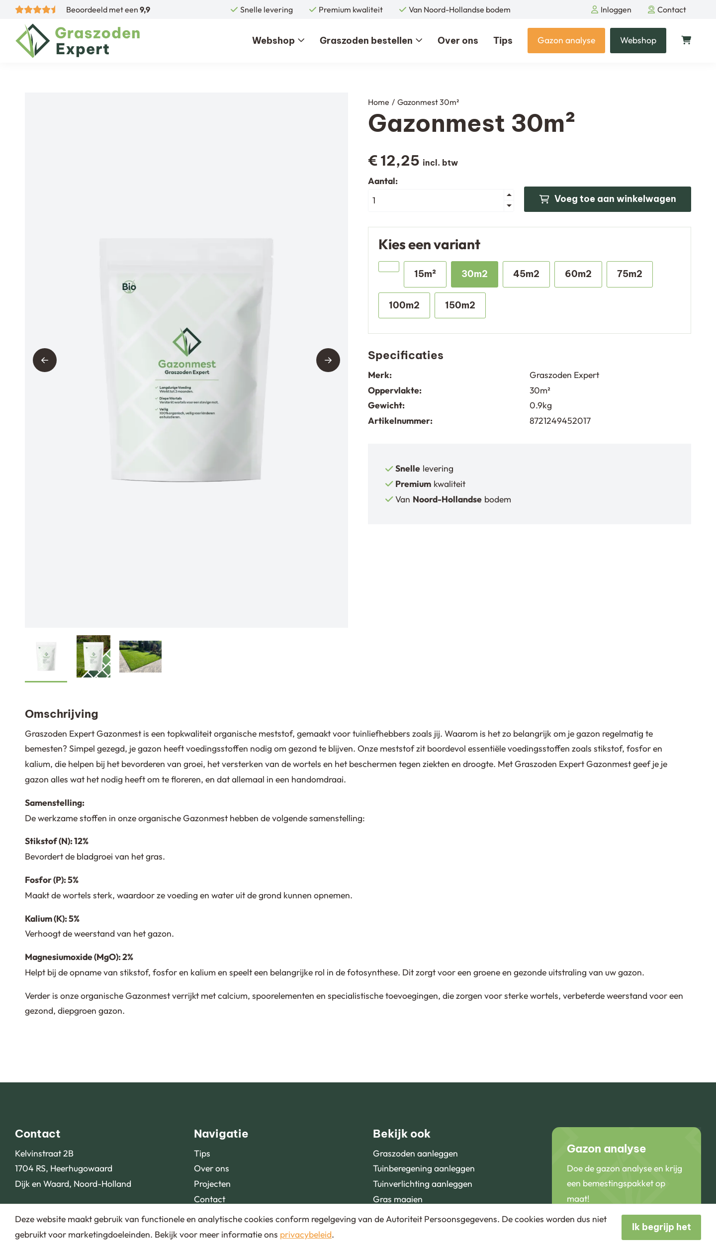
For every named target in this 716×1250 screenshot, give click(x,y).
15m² (425, 274)
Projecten (212, 1183)
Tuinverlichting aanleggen (422, 1183)
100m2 (404, 305)
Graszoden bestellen (371, 40)
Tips (503, 40)
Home (378, 102)
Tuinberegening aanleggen (424, 1168)
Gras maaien (398, 1199)
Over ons (458, 40)
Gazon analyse (566, 40)
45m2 (526, 274)
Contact (667, 9)
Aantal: (383, 181)
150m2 (460, 305)
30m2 (474, 274)
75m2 (629, 274)
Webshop (278, 40)
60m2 (578, 274)
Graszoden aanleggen (415, 1153)
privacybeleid (306, 1234)
